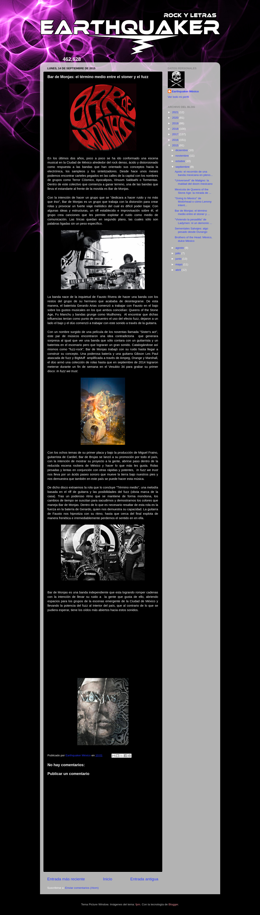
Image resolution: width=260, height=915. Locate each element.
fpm (138, 904)
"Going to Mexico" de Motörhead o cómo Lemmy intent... (193, 202)
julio (178, 253)
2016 (175, 139)
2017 (175, 134)
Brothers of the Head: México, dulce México (193, 239)
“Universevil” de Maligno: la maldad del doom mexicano (193, 182)
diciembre (182, 150)
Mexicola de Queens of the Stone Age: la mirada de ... (193, 191)
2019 (175, 123)
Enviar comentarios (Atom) (82, 887)
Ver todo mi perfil (178, 96)
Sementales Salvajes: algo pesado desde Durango (191, 230)
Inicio (107, 879)
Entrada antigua (144, 879)
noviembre (183, 155)
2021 (175, 112)
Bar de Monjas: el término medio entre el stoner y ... (192, 212)
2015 (175, 145)
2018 (175, 128)
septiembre (183, 166)
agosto (180, 247)
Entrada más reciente (66, 879)
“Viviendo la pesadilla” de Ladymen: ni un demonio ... (193, 221)
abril (179, 269)
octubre (181, 161)
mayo (179, 264)
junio (179, 258)
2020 (175, 117)
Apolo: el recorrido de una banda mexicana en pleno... (194, 173)
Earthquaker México (185, 91)
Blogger (173, 904)
